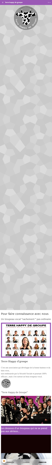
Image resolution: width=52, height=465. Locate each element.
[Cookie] (4, 461)
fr (48, 2)
